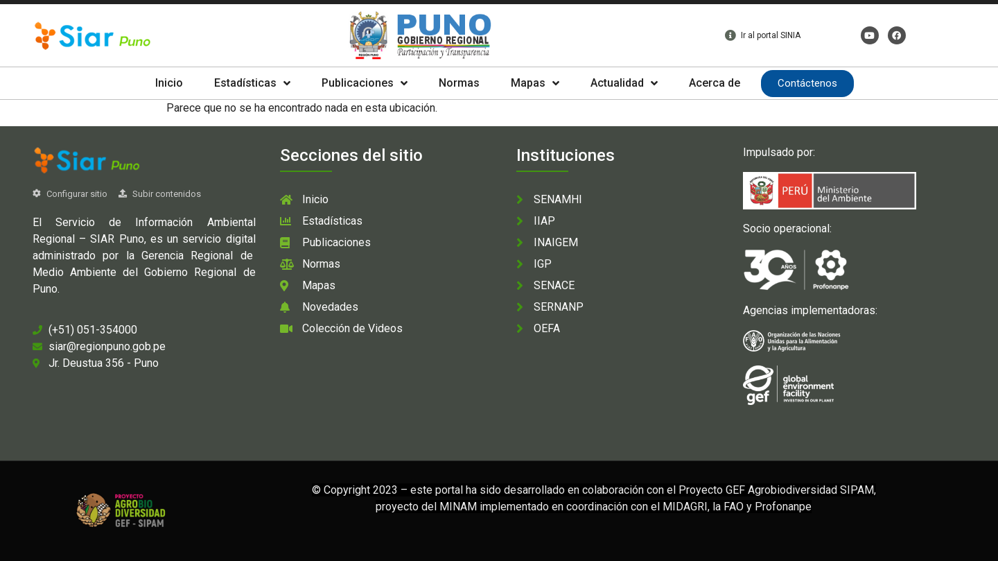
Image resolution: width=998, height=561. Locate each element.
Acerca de (714, 82)
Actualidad (624, 83)
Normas (459, 82)
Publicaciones (365, 83)
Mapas (535, 83)
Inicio (169, 82)
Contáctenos (807, 83)
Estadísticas (252, 83)
